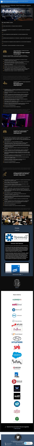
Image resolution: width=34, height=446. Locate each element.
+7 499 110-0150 (17, 428)
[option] (17, 120)
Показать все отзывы (17, 274)
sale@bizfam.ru (8, 444)
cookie (15, 1)
